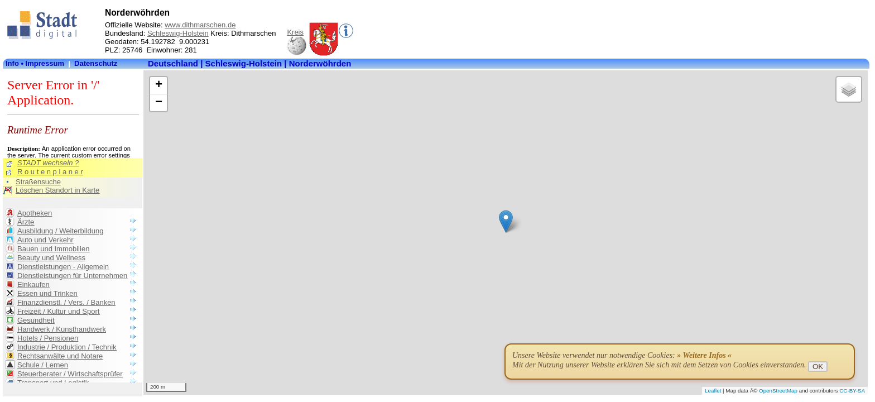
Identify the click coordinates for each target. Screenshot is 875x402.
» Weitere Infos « (704, 355)
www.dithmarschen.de (200, 25)
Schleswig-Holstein (178, 33)
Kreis (295, 32)
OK (817, 366)
